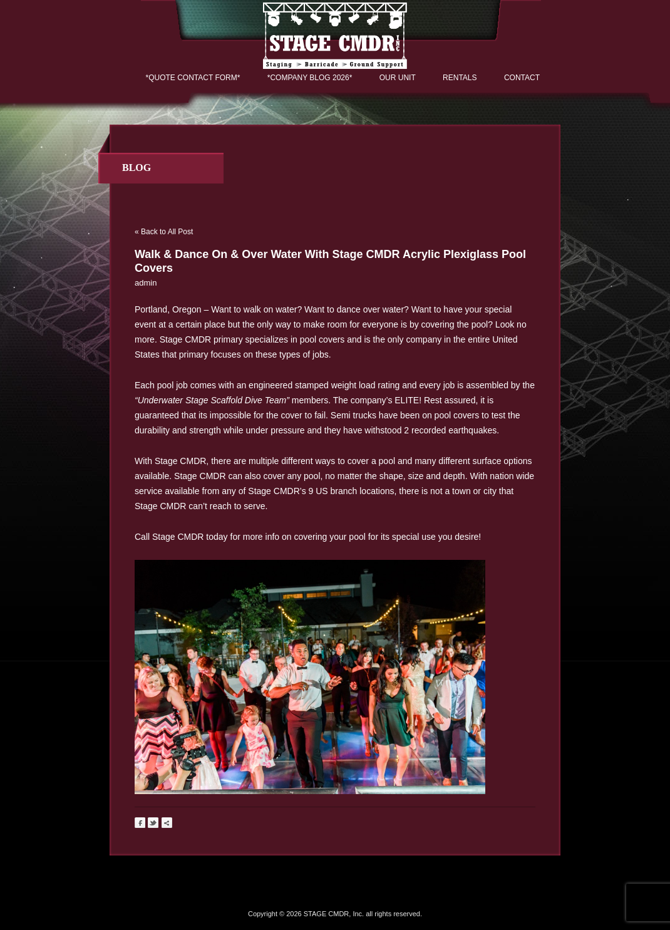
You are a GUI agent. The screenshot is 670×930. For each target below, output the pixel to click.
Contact (522, 77)
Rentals (460, 77)
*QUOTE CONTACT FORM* (193, 77)
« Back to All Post (164, 231)
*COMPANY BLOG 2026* (310, 77)
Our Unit (397, 77)
